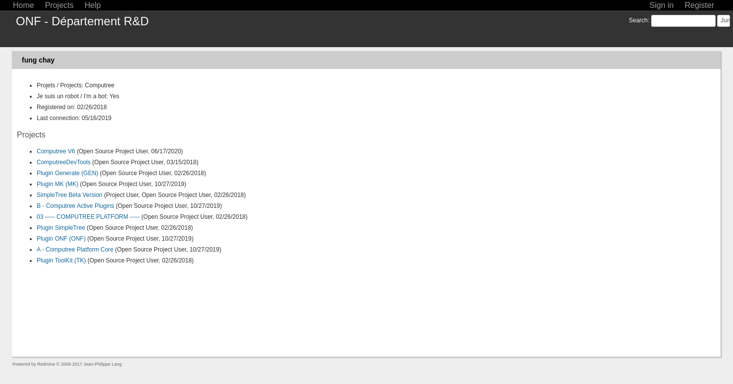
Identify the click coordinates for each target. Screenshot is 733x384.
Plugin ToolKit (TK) (61, 260)
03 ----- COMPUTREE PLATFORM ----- (88, 216)
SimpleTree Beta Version (69, 195)
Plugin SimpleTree (61, 227)
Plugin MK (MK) (57, 184)
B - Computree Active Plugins (75, 205)
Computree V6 (56, 151)
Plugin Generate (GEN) (67, 173)
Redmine (46, 364)
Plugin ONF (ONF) (61, 238)
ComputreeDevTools (64, 162)
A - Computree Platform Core (75, 249)
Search (638, 20)
